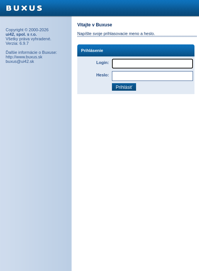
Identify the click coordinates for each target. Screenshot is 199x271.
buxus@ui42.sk (20, 61)
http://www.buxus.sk (24, 57)
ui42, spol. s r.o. (21, 34)
